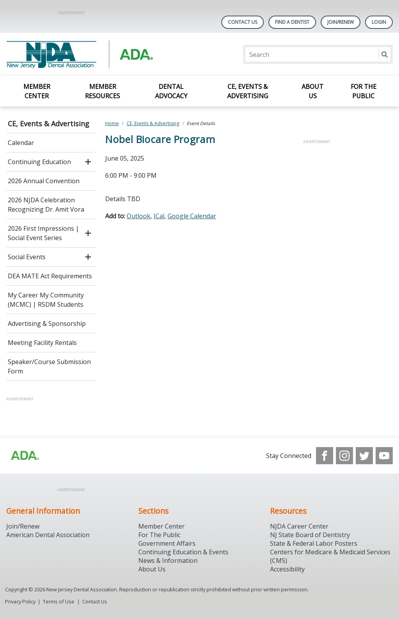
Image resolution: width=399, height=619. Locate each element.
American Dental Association (48, 535)
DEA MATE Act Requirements (50, 276)
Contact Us (242, 22)
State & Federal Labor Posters (313, 543)
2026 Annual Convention (43, 181)
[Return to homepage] (107, 54)
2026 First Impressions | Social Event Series (43, 233)
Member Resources (102, 91)
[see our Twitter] (364, 455)
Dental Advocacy (171, 91)
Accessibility (287, 569)
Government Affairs (167, 543)
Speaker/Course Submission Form (49, 366)
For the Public (363, 91)
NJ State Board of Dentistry (310, 535)
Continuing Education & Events (183, 552)
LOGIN (379, 22)
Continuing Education (39, 161)
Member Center (36, 91)
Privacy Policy (20, 601)
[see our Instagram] (344, 455)
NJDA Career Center (299, 526)
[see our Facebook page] (324, 455)
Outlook (138, 216)
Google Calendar (192, 216)
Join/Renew (340, 22)
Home (112, 123)
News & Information (168, 560)
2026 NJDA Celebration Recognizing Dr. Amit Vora (46, 205)
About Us (312, 91)
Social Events (27, 257)
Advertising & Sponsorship (47, 323)
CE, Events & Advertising (247, 91)
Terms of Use (58, 601)
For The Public (159, 535)
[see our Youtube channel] (384, 455)
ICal (159, 216)
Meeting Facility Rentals (42, 342)
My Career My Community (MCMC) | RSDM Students (46, 300)
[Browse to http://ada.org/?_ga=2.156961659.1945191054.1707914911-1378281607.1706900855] (24, 455)
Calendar (21, 142)
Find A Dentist (292, 22)
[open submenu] (88, 161)
